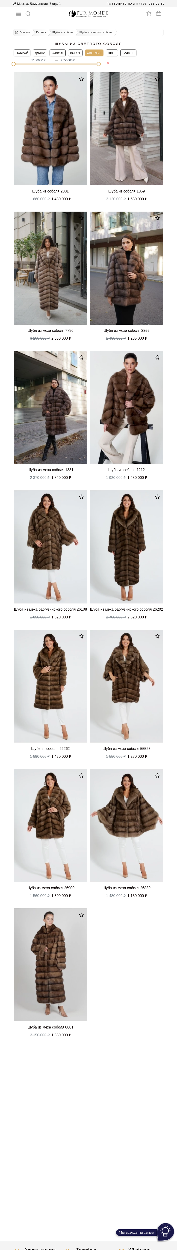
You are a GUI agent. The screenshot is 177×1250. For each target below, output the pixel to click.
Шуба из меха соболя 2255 (126, 330)
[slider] (14, 64)
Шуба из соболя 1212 (126, 470)
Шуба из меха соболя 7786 (50, 330)
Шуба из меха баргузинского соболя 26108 (50, 609)
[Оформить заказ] (158, 13)
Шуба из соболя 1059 (126, 191)
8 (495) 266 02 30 (150, 3)
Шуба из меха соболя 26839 (126, 888)
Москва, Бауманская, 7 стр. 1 (36, 4)
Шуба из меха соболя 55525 (126, 749)
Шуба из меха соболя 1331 (50, 470)
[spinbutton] (41, 60)
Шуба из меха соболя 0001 (50, 1027)
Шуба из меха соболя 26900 (50, 888)
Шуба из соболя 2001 (50, 191)
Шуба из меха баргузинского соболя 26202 (126, 609)
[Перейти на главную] (88, 13)
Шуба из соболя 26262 (50, 749)
